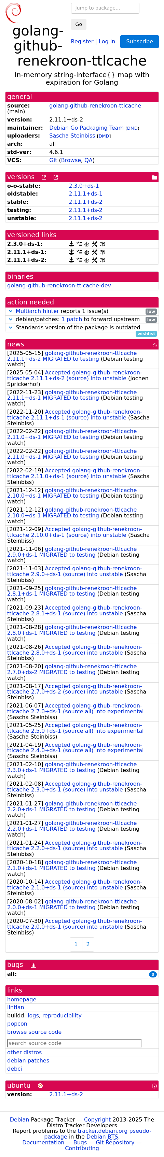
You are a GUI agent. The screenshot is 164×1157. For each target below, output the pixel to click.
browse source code (34, 1032)
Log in (107, 41)
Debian (19, 1119)
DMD (132, 128)
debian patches (28, 1060)
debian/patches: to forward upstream (82, 320)
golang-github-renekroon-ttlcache (95, 105)
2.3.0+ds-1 (84, 186)
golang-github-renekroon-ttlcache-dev (59, 285)
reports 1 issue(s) (82, 311)
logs (33, 1015)
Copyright (97, 1119)
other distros (24, 1052)
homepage (21, 999)
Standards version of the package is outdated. (82, 328)
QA (88, 160)
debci (14, 1069)
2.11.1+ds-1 (85, 193)
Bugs (80, 1142)
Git (53, 160)
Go (79, 24)
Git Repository (115, 1142)
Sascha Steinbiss (72, 135)
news (15, 344)
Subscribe (139, 41)
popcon (17, 1023)
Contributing (82, 1148)
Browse (71, 160)
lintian (15, 1007)
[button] (10, 311)
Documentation (43, 1142)
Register (82, 41)
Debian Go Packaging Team (86, 128)
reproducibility (62, 1015)
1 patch (72, 319)
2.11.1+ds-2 (85, 202)
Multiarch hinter (37, 311)
